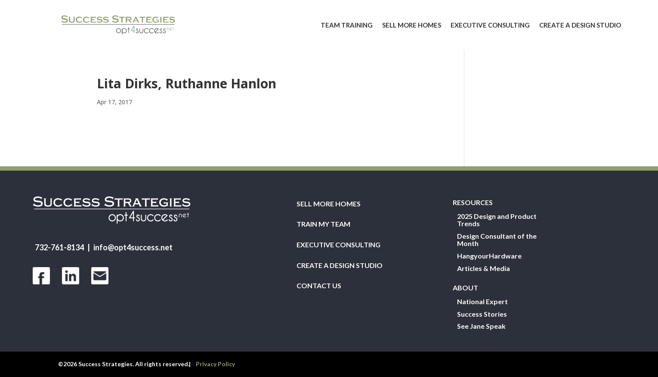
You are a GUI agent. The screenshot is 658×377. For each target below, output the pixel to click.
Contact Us (319, 286)
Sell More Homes (411, 25)
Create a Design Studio (580, 25)
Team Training (347, 25)
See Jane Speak (481, 326)
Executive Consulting (490, 25)
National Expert (482, 301)
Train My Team (323, 224)
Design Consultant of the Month (497, 240)
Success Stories (482, 314)
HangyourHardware (489, 256)
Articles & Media (483, 268)
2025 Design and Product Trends (497, 220)
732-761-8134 (59, 247)
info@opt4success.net (133, 247)
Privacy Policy (215, 364)
